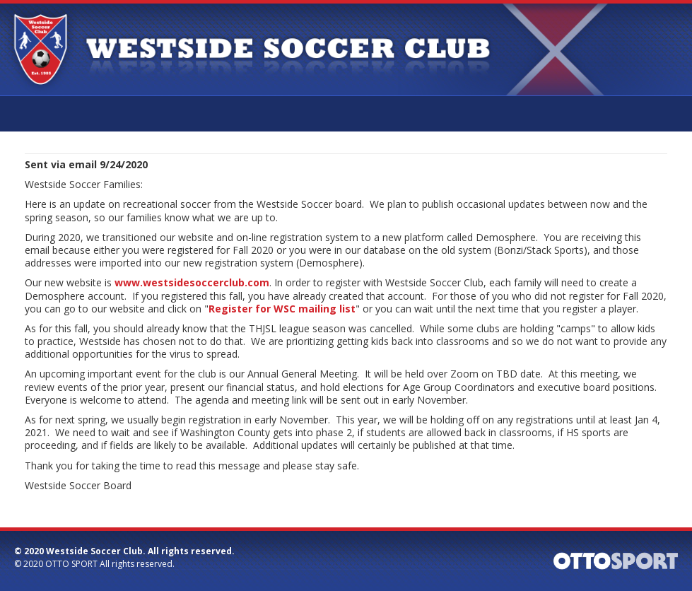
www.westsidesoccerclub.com (192, 282)
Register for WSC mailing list (282, 308)
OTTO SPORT (71, 564)
